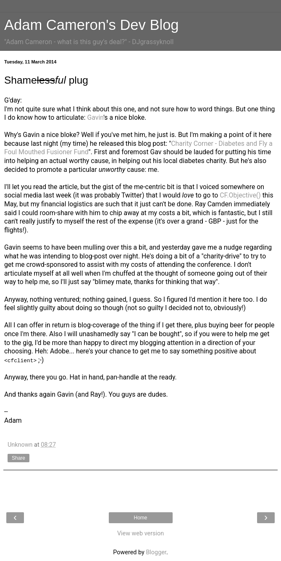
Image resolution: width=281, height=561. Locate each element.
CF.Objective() (240, 195)
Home (140, 518)
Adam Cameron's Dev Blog (91, 25)
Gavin (95, 117)
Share (18, 458)
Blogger (156, 552)
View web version (140, 533)
